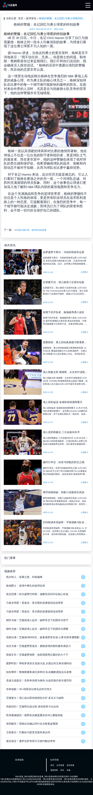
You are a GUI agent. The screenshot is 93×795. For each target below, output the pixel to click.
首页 (20, 18)
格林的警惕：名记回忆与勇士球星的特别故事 (63, 18)
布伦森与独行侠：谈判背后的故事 (30, 230)
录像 (68, 770)
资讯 (62, 770)
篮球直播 (70, 765)
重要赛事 (54, 770)
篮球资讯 (31, 18)
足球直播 (60, 765)
